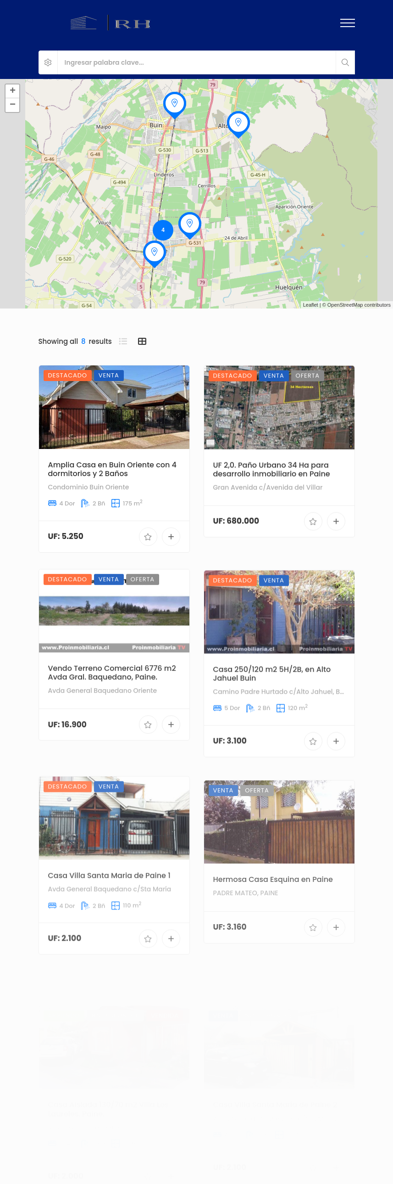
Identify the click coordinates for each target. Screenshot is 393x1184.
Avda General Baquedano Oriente (102, 732)
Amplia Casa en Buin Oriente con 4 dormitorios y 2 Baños (112, 480)
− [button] (13, 105)
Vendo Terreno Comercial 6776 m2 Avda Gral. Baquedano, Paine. (112, 714)
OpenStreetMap (345, 305)
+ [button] (13, 91)
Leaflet (310, 305)
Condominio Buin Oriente (88, 498)
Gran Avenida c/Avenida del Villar (268, 516)
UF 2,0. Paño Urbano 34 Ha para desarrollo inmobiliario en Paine (271, 498)
